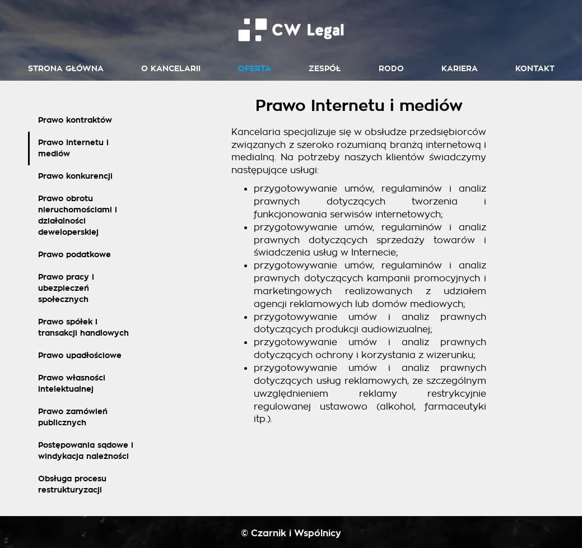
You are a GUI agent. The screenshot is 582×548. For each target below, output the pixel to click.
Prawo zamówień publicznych (73, 417)
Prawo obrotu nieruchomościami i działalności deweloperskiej (77, 215)
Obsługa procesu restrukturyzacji (72, 484)
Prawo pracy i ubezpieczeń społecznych (66, 288)
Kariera (459, 68)
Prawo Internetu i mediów (73, 148)
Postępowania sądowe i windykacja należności (85, 451)
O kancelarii (171, 68)
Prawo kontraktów (75, 120)
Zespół (325, 68)
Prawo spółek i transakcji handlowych (83, 327)
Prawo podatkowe (74, 254)
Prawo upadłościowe (80, 355)
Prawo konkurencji (75, 176)
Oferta (254, 68)
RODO (391, 68)
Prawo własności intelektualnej (71, 383)
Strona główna (66, 68)
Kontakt (535, 68)
